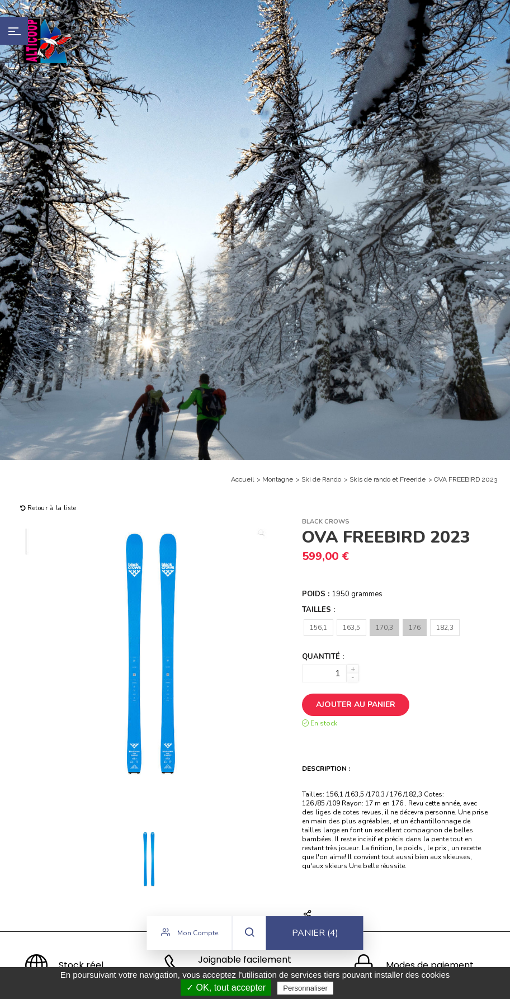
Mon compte (189, 934)
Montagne (277, 479)
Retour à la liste (48, 508)
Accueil (242, 479)
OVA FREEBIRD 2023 (465, 479)
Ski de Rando (321, 479)
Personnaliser (305, 988)
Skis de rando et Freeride (388, 479)
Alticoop (49, 40)
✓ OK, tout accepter (226, 987)
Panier (315, 935)
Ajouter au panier (355, 704)
